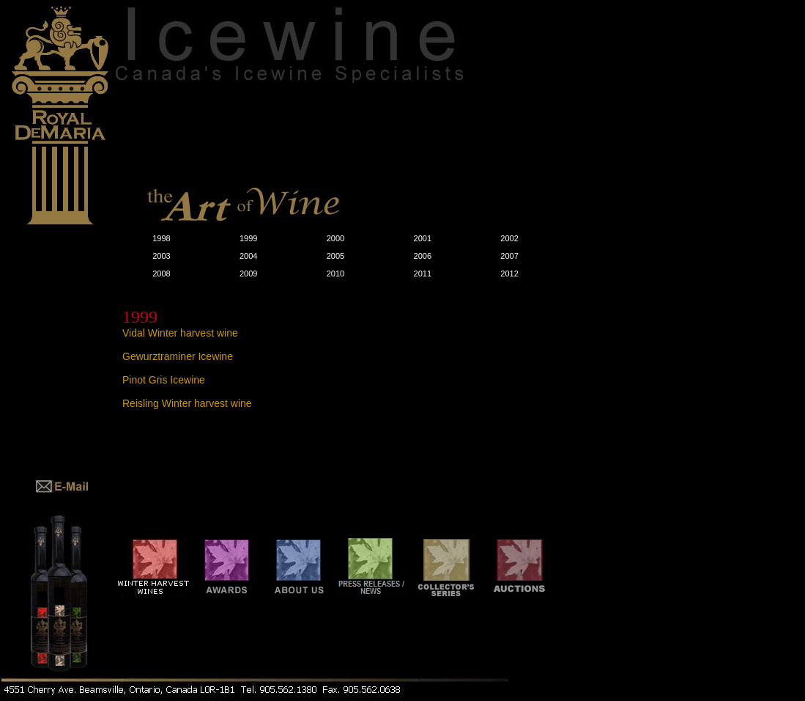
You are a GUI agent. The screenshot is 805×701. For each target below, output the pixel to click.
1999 (248, 238)
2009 (248, 273)
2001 (422, 238)
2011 (422, 273)
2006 (422, 256)
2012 (509, 273)
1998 (161, 238)
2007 (509, 256)
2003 (161, 256)
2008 (161, 273)
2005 (335, 256)
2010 (335, 273)
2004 (248, 256)
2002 (509, 238)
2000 (335, 238)
